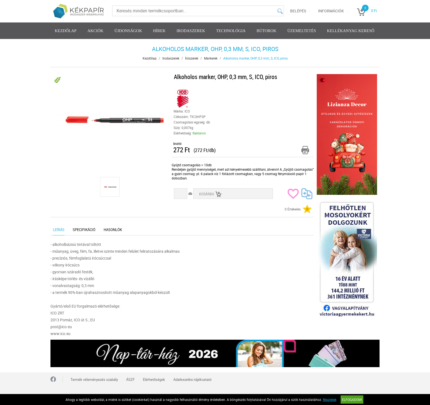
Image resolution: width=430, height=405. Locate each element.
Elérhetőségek (154, 379)
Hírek (159, 31)
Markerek (210, 58)
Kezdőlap (66, 31)
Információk (331, 10)
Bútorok (266, 31)
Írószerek (191, 58)
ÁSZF (130, 379)
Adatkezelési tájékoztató (192, 379)
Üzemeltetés (301, 31)
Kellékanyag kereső (350, 31)
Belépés (298, 10)
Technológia (230, 31)
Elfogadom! (352, 399)
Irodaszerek (191, 31)
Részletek (329, 399)
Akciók (95, 31)
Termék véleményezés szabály (94, 379)
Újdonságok (128, 31)
